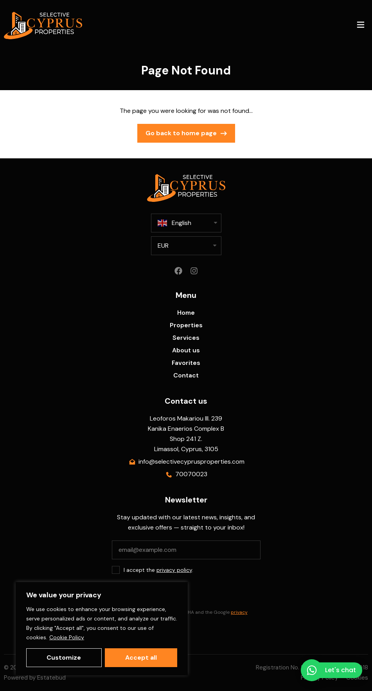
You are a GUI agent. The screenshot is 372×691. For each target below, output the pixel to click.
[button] (360, 25)
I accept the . (158, 569)
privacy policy (174, 569)
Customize (64, 657)
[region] (102, 628)
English (174, 223)
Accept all (141, 657)
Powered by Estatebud (35, 678)
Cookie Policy (66, 637)
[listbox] (186, 245)
